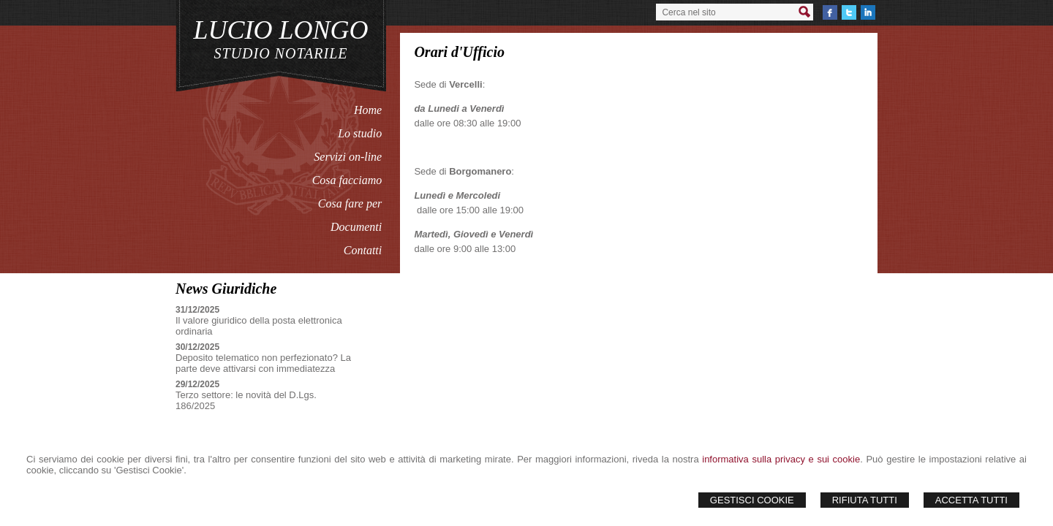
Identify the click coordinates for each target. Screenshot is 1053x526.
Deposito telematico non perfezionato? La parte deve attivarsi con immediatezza (263, 363)
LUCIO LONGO (280, 30)
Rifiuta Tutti (864, 500)
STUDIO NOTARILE (281, 53)
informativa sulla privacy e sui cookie (781, 459)
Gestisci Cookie (752, 500)
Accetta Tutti (971, 500)
